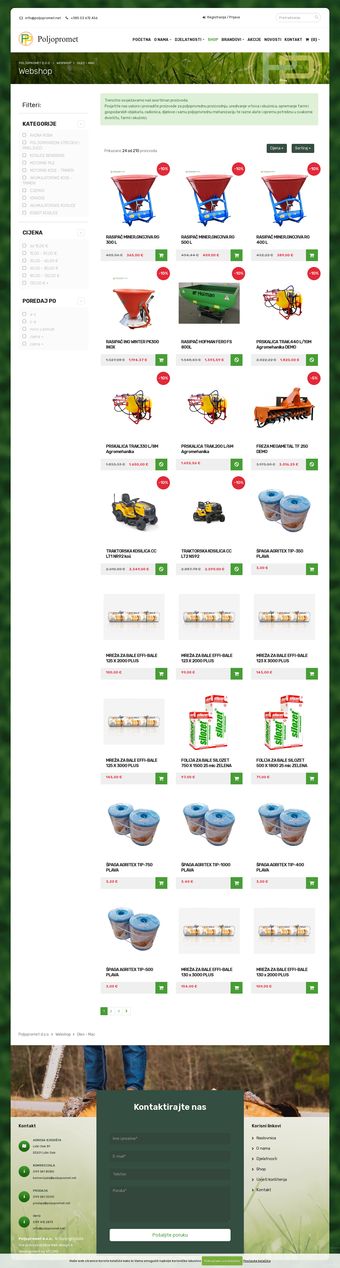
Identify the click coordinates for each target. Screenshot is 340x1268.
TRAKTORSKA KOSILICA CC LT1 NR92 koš (131, 554)
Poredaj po (39, 301)
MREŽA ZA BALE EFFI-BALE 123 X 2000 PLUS (206, 658)
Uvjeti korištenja (269, 1179)
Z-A (29, 322)
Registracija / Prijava (221, 17)
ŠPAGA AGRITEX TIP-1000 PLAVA (205, 867)
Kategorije (40, 124)
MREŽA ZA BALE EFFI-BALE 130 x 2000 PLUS (282, 972)
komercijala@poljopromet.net (54, 1178)
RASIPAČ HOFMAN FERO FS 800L (206, 344)
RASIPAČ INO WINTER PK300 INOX (132, 344)
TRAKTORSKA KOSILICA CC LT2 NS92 (206, 554)
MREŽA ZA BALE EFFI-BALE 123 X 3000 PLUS (282, 658)
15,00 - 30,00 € (40, 253)
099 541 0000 (43, 1197)
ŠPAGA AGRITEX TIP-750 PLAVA (129, 867)
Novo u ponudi (38, 329)
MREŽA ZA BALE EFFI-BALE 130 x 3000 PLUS (206, 972)
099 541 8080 (43, 1171)
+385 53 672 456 (84, 18)
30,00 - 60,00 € (40, 261)
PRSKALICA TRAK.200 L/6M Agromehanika (207, 449)
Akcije (254, 39)
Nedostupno (237, 360)
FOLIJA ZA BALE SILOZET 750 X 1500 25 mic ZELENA (206, 763)
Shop (213, 39)
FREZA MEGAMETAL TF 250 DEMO (282, 449)
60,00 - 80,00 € (40, 268)
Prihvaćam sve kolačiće (222, 1261)
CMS (55, 1251)
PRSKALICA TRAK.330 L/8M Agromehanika (132, 449)
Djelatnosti (188, 39)
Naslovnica (264, 1138)
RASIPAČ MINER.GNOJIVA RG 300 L (132, 240)
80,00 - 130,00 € (41, 276)
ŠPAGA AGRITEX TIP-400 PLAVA (280, 867)
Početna (142, 39)
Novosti (272, 39)
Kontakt (293, 39)
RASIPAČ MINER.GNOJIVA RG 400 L (282, 240)
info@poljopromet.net (43, 18)
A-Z (29, 314)
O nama (161, 39)
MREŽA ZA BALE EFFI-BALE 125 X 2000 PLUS (131, 658)
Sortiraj (303, 148)
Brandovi (231, 39)
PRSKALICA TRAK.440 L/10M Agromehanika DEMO (283, 344)
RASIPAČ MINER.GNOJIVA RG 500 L (207, 240)
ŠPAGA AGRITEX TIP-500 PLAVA (129, 972)
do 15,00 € (35, 246)
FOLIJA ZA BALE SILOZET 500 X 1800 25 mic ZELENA (281, 763)
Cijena (32, 232)
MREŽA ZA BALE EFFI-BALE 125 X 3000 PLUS (131, 763)
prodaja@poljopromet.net (51, 1203)
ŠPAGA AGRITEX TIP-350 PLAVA (279, 554)
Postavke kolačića (257, 1261)
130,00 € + (36, 283)
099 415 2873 (43, 1222)
